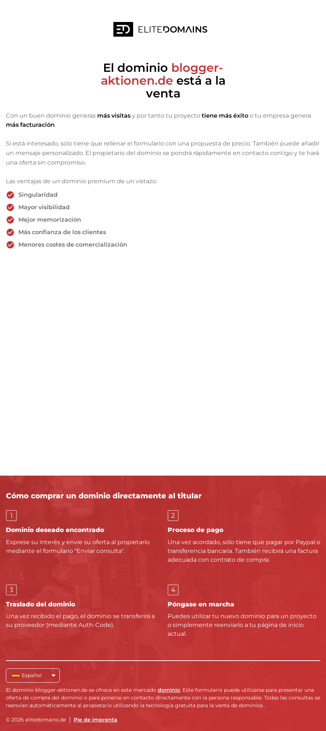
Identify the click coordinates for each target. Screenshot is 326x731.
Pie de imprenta (95, 719)
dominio (169, 690)
